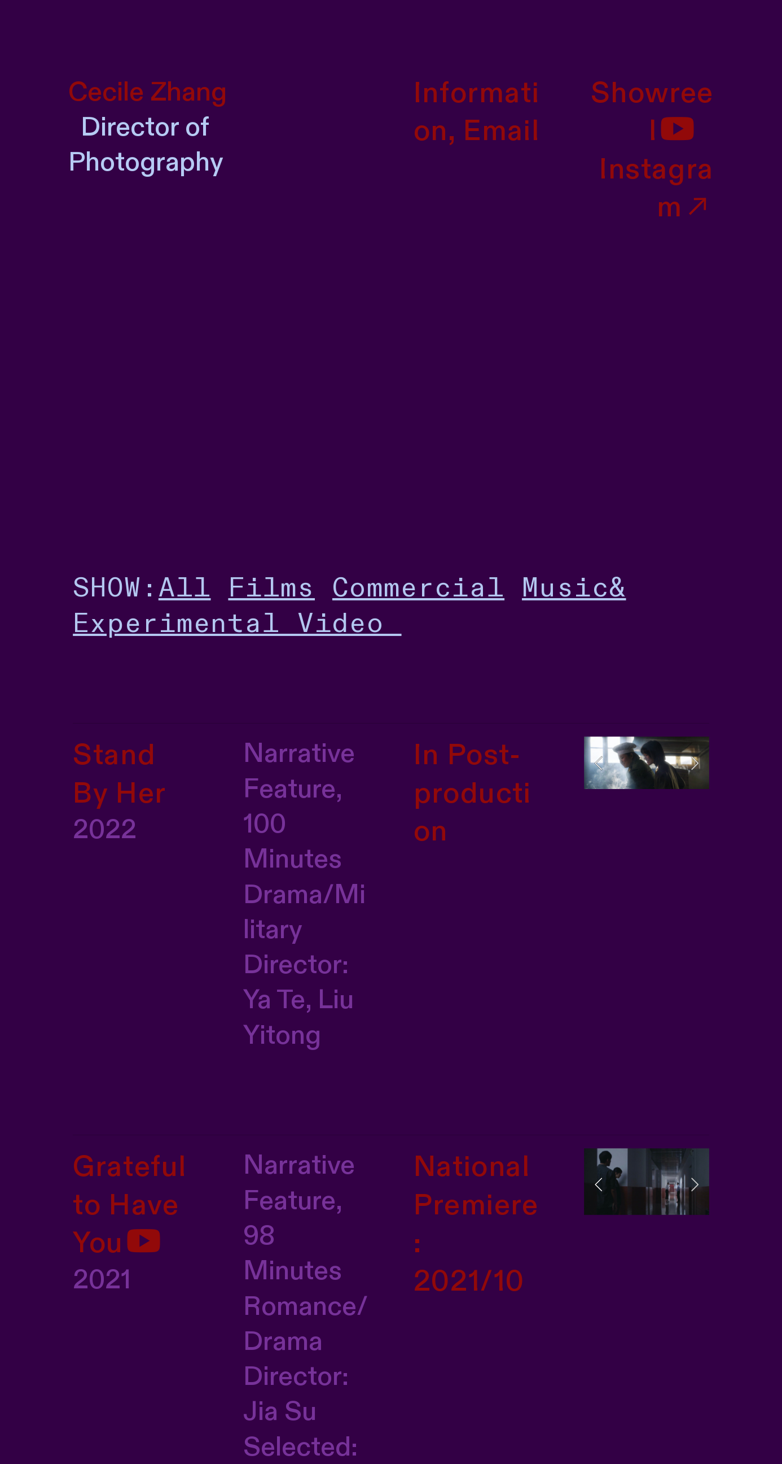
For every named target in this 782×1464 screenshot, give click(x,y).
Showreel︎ (652, 112)
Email (501, 131)
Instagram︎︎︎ (656, 188)
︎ (144, 1243)
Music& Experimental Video (349, 605)
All (185, 588)
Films (271, 588)
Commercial (418, 588)
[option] (646, 763)
